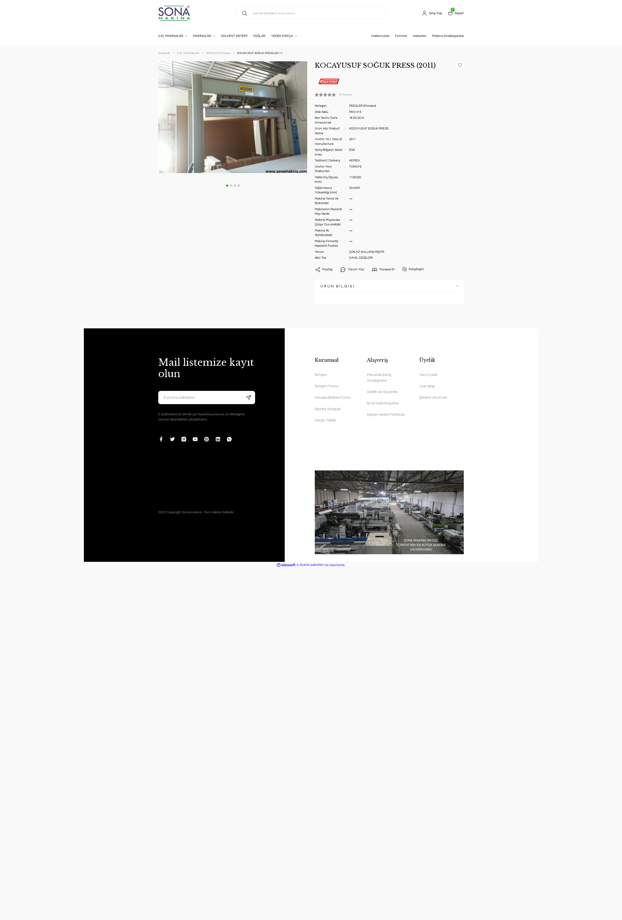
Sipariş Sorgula (328, 409)
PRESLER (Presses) (362, 105)
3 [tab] (235, 185)
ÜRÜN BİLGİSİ (337, 286)
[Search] (311, 13)
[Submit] (248, 397)
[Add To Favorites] (460, 65)
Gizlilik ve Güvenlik (382, 392)
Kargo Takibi (325, 420)
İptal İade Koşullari (383, 403)
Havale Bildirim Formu (333, 397)
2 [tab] (231, 185)
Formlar (401, 36)
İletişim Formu (326, 386)
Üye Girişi (427, 386)
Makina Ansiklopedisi (448, 36)
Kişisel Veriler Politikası (386, 414)
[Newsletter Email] (206, 397)
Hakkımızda (380, 36)
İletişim (321, 375)
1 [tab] (227, 185)
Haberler (419, 36)
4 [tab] (238, 185)
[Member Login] (432, 13)
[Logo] (174, 13)
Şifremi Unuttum (433, 397)
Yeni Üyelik (428, 375)
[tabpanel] (232, 117)
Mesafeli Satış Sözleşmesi (379, 377)
